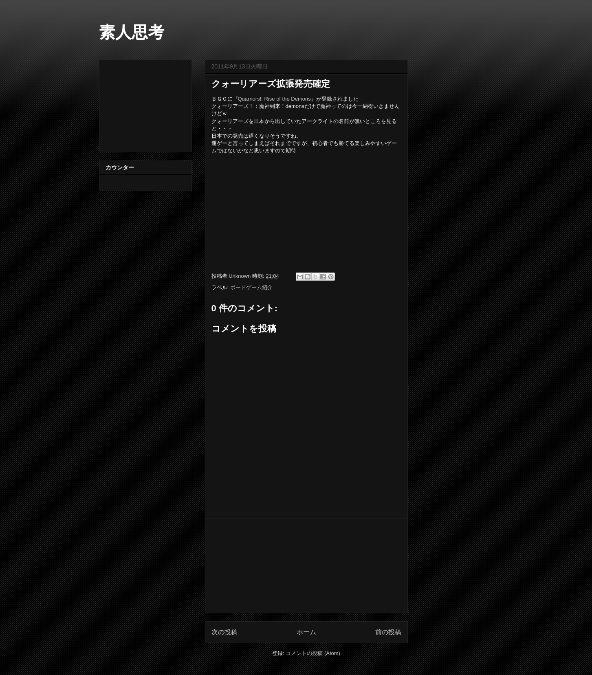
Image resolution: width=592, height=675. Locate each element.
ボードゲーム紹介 (251, 287)
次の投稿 (224, 632)
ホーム (306, 632)
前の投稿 (388, 632)
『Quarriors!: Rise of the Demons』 (274, 99)
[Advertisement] (306, 566)
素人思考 (131, 32)
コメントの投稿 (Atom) (313, 653)
